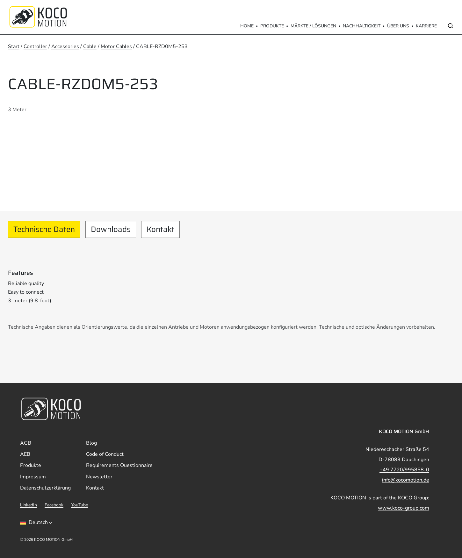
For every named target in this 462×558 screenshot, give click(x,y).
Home (247, 26)
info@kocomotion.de (405, 479)
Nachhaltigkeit (361, 26)
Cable (90, 46)
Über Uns (398, 26)
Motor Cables (116, 46)
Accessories (65, 46)
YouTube (79, 505)
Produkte (272, 26)
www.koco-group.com (403, 508)
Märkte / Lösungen (313, 26)
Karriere (426, 26)
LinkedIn (28, 505)
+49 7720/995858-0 (404, 469)
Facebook (54, 505)
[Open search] (450, 25)
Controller (35, 46)
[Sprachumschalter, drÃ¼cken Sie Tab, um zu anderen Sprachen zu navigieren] (36, 522)
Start (13, 46)
